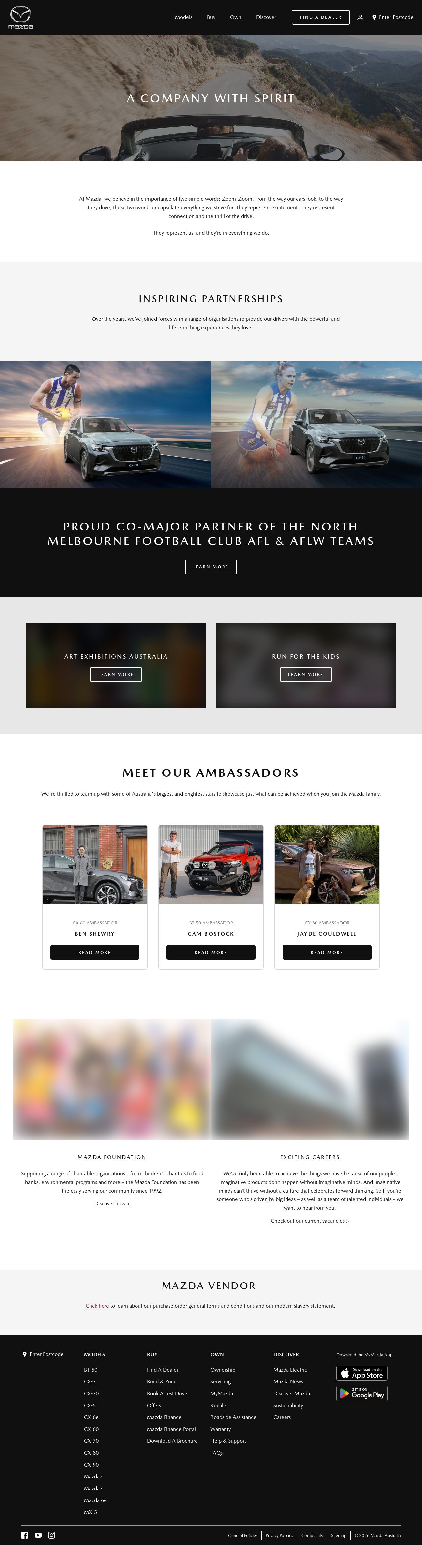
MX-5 (90, 1512)
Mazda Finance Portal (171, 1429)
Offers (154, 1405)
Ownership (222, 1370)
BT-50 (90, 1370)
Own (217, 1354)
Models (94, 1354)
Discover (286, 1354)
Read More (94, 952)
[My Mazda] (360, 17)
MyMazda (221, 1393)
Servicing (220, 1381)
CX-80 (91, 1453)
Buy (152, 1354)
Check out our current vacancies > (310, 1221)
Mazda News (288, 1381)
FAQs (216, 1453)
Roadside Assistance (233, 1417)
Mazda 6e (95, 1500)
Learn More (211, 566)
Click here (97, 1306)
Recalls (218, 1405)
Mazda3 (93, 1488)
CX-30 (91, 1393)
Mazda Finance (164, 1417)
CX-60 (91, 1429)
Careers (282, 1417)
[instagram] (51, 1537)
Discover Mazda (291, 1393)
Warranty (220, 1429)
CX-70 (91, 1441)
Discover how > (112, 1203)
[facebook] (24, 1537)
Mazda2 (93, 1476)
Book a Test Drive (167, 1393)
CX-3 (90, 1381)
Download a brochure (172, 1441)
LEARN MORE (116, 674)
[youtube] (38, 1537)
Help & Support (228, 1441)
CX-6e (91, 1417)
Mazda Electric (290, 1370)
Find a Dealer (321, 17)
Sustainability (288, 1405)
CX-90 (91, 1465)
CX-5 (90, 1405)
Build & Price (162, 1381)
